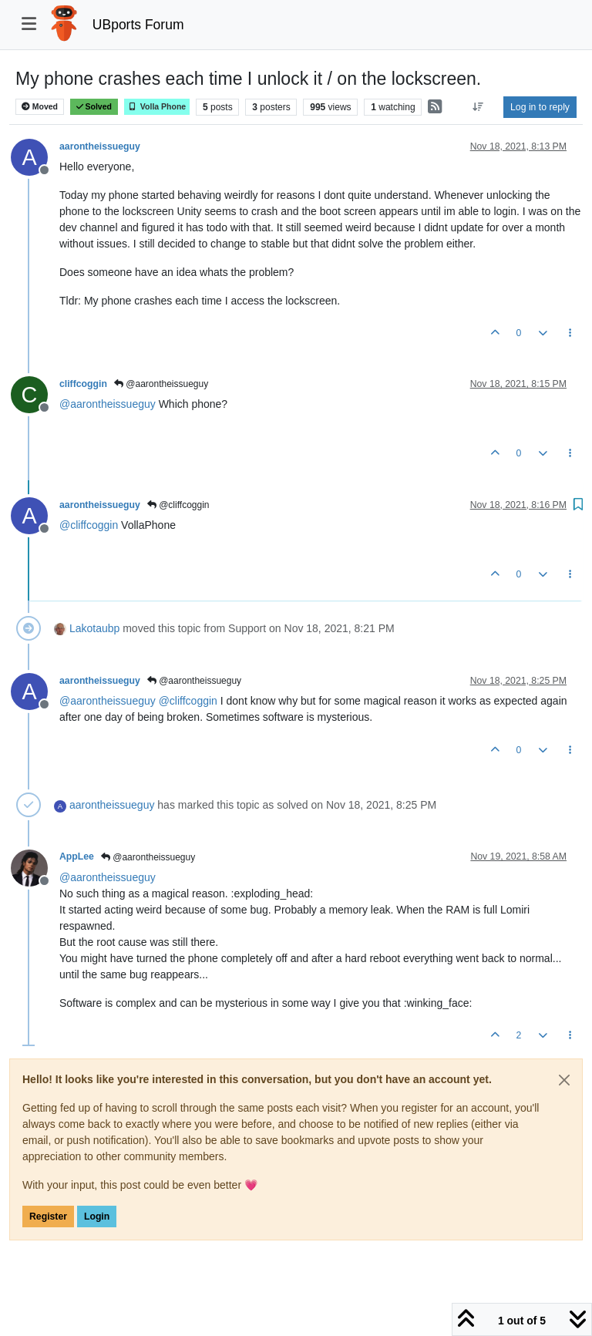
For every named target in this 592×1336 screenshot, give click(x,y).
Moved (40, 107)
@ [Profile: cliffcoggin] (88, 525)
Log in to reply (540, 107)
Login (96, 1216)
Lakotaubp (94, 628)
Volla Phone (157, 107)
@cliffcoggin (178, 505)
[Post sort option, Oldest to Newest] (478, 107)
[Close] (564, 1080)
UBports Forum (138, 24)
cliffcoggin (83, 384)
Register (48, 1216)
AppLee (76, 856)
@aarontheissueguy (161, 384)
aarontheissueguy (99, 146)
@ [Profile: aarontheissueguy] (107, 404)
